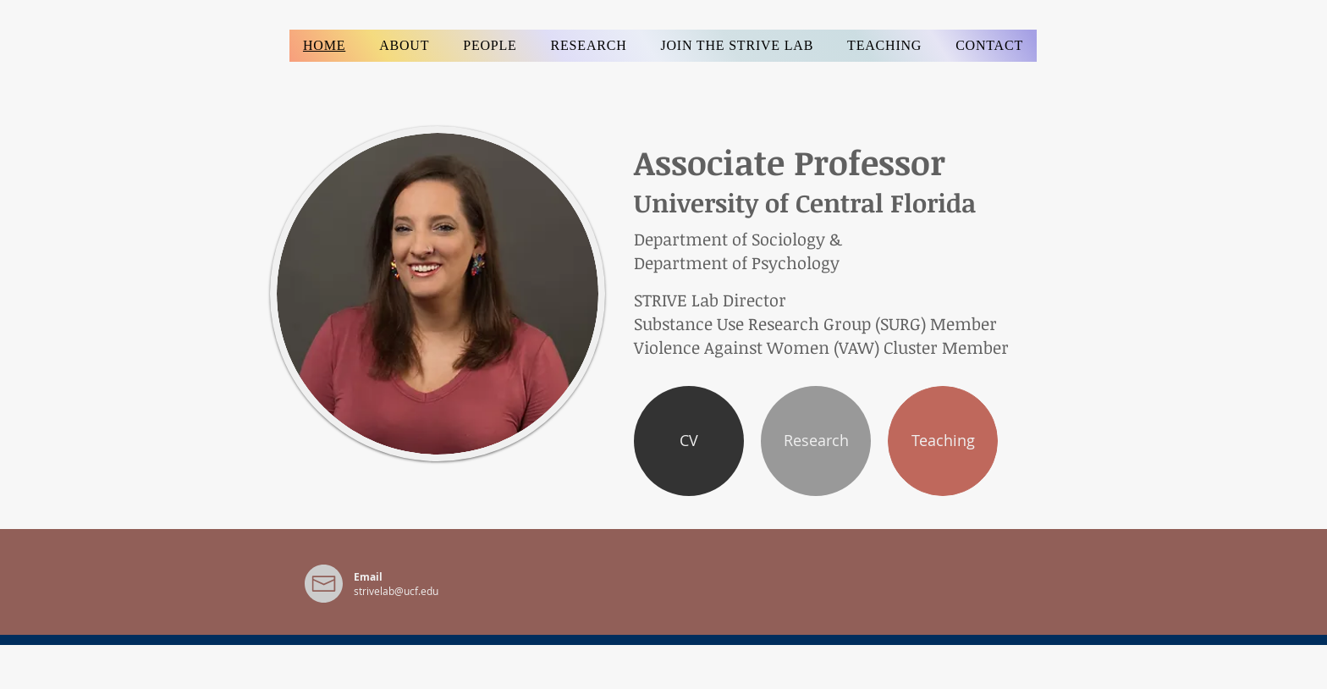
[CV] (689, 441)
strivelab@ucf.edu (396, 591)
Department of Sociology (729, 239)
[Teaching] (943, 441)
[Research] (816, 441)
